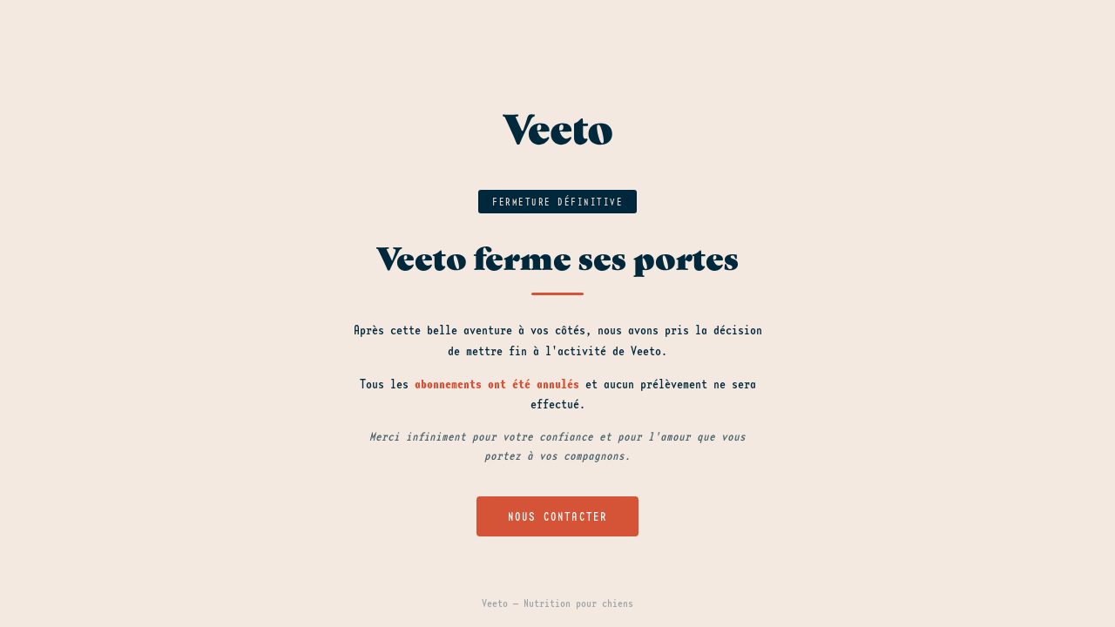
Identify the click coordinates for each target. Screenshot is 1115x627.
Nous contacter (558, 516)
